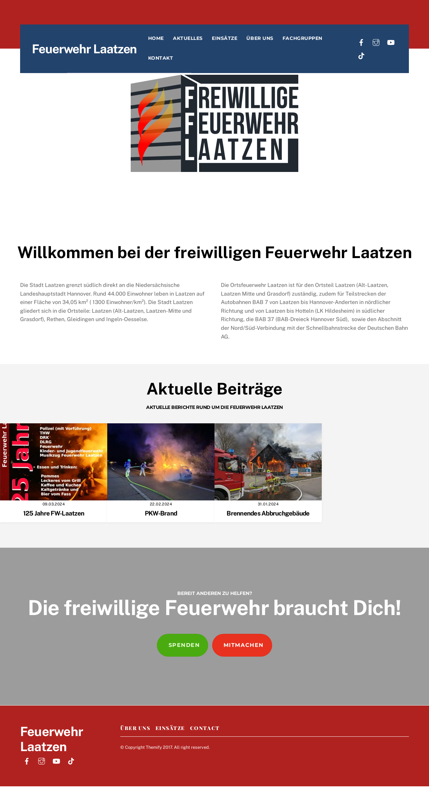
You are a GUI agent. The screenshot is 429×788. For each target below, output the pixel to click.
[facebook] (364, 43)
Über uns (272, 39)
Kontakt (173, 59)
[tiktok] (364, 56)
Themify (154, 748)
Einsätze (237, 39)
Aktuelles (200, 39)
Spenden (184, 646)
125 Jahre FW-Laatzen (53, 515)
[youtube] (393, 43)
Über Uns (135, 729)
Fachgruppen (315, 39)
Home (168, 39)
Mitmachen (244, 646)
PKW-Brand (161, 515)
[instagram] (378, 43)
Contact (205, 729)
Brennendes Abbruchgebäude (268, 515)
